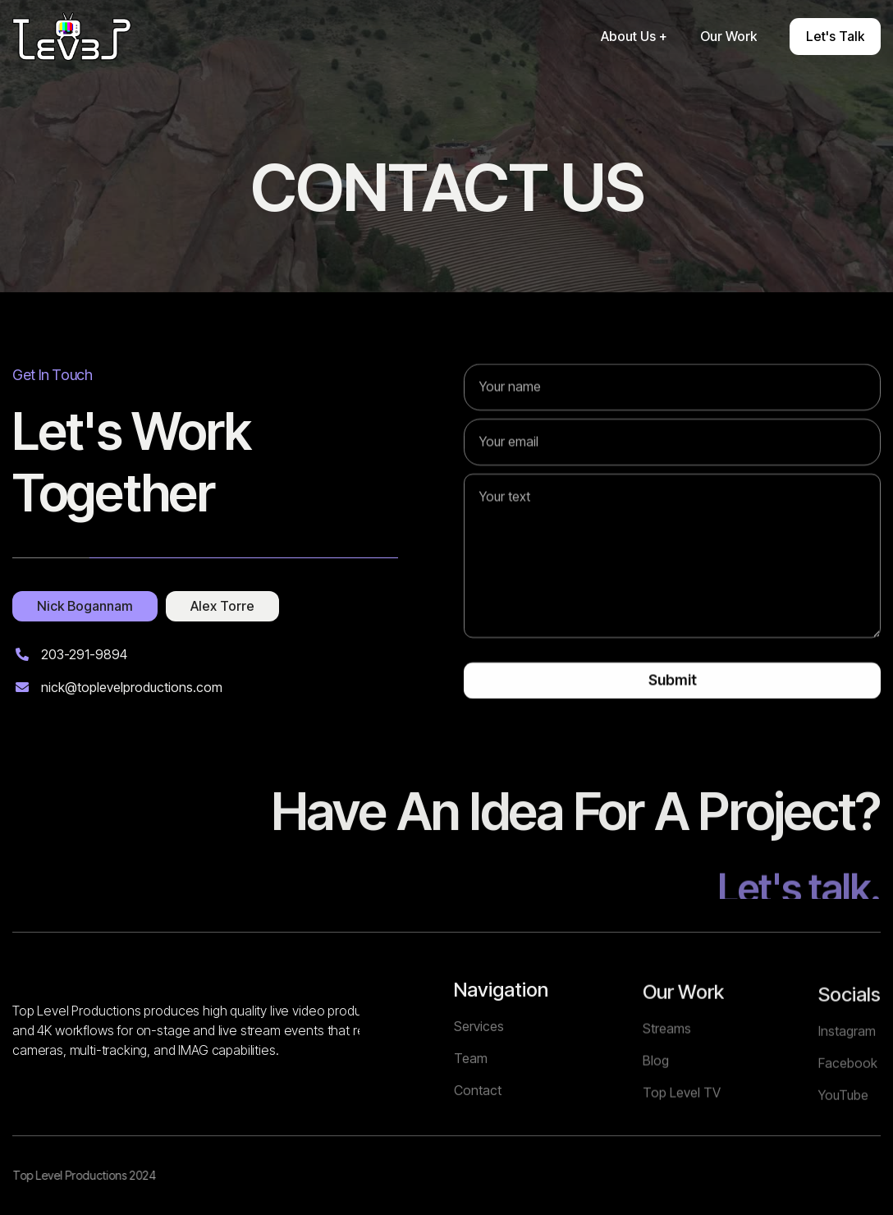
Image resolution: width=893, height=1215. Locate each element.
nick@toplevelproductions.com (131, 690)
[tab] (85, 609)
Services (479, 1079)
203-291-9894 (84, 657)
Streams (667, 1092)
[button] (634, 36)
